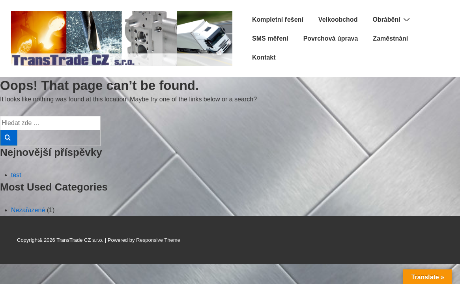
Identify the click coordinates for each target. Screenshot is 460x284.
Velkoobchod (338, 19)
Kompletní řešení (277, 19)
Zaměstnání (390, 38)
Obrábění (391, 19)
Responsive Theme (158, 240)
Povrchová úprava (330, 38)
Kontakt (264, 57)
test (16, 175)
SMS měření (270, 38)
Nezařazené (28, 210)
